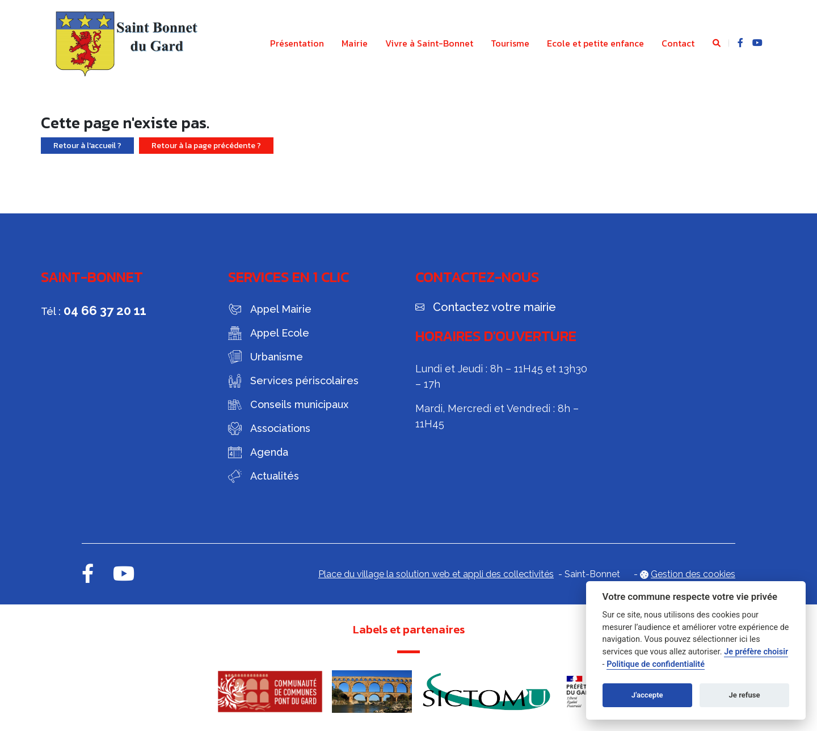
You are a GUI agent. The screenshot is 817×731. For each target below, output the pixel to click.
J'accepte (647, 695)
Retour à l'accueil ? (87, 146)
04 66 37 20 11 (105, 310)
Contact (678, 43)
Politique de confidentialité (656, 664)
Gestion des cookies (693, 574)
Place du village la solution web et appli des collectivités (436, 574)
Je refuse (744, 695)
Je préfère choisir (756, 652)
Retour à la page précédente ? (206, 146)
